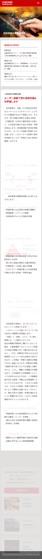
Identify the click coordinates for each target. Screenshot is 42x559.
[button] (38, 3)
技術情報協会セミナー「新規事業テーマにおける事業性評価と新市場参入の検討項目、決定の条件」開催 (21, 66)
